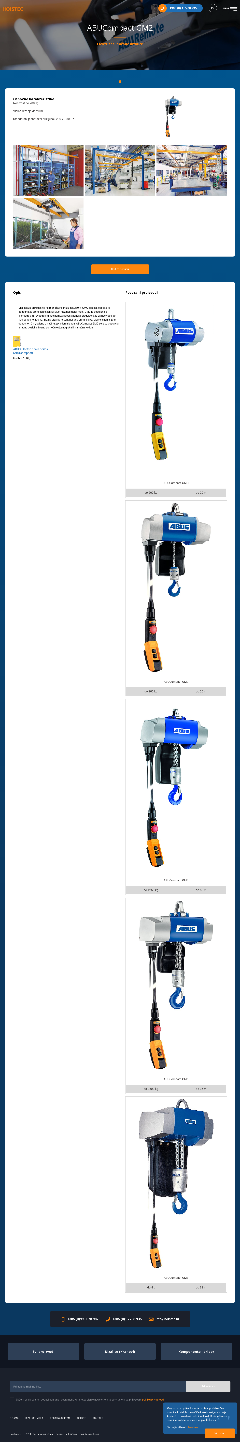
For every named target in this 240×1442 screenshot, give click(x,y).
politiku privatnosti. (153, 1399)
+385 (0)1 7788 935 (127, 1319)
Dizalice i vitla (34, 1418)
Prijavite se (208, 1386)
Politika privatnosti (89, 1434)
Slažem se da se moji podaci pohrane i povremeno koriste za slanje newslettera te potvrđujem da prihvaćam (90, 1399)
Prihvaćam (220, 1433)
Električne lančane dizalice (120, 43)
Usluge (81, 1418)
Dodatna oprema (60, 1418)
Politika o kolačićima (66, 1434)
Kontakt (98, 1418)
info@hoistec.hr (167, 1319)
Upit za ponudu (120, 269)
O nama (14, 1418)
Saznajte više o (182, 1427)
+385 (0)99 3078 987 (83, 1319)
